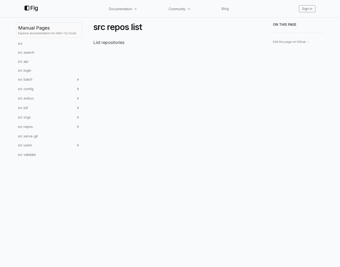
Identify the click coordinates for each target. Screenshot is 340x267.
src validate (27, 155)
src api (23, 61)
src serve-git (28, 136)
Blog (225, 9)
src (20, 43)
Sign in (307, 9)
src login (24, 70)
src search (26, 52)
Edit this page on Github (291, 42)
